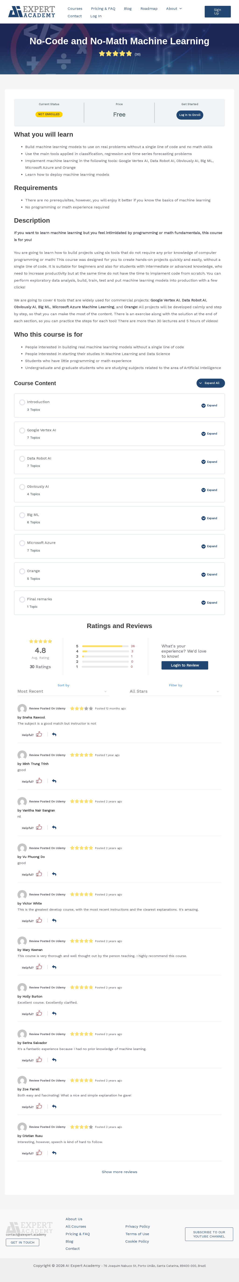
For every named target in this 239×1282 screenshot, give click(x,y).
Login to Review (185, 665)
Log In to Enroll (189, 115)
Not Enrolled (49, 114)
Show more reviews (119, 1172)
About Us (74, 1219)
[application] (174, 8)
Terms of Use (137, 1234)
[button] (217, 11)
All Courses (76, 1226)
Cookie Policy (137, 1241)
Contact (73, 1248)
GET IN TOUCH (22, 1242)
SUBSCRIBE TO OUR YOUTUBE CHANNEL (209, 1234)
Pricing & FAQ (78, 1234)
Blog (69, 1241)
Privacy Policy (137, 1226)
